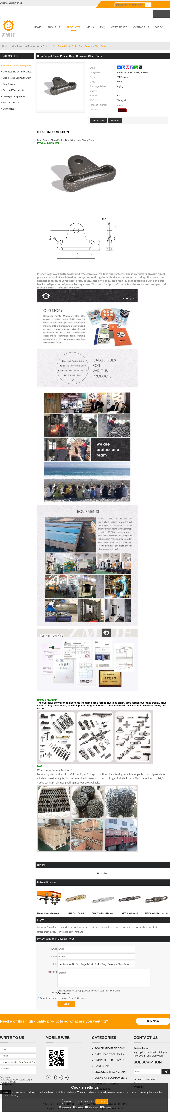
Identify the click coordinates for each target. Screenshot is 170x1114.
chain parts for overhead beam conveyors (110, 927)
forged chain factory (46, 932)
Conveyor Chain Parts (47, 927)
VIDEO (159, 27)
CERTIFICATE (119, 27)
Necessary (65, 1107)
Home (5, 46)
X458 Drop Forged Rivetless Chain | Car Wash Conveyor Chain (130, 914)
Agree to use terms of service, (62, 998)
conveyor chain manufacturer (147, 927)
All (12, 46)
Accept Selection (84, 1101)
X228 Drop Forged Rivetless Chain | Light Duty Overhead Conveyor (76, 914)
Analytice (78, 1107)
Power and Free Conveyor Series (33, 46)
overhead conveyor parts (71, 932)
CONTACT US (141, 27)
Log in (11, 3)
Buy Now (153, 1021)
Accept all (101, 1101)
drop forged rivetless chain (74, 927)
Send (66, 1004)
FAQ (102, 27)
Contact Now (98, 120)
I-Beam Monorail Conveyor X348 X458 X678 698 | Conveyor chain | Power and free (49, 914)
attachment (63, 993)
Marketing (105, 1107)
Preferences (91, 1107)
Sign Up (18, 3)
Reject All (68, 1101)
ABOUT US (54, 27)
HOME (37, 27)
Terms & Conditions (78, 998)
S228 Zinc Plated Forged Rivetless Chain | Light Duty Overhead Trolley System (102, 914)
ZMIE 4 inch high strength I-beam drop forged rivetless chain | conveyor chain (156, 914)
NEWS (90, 27)
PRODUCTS (73, 28)
